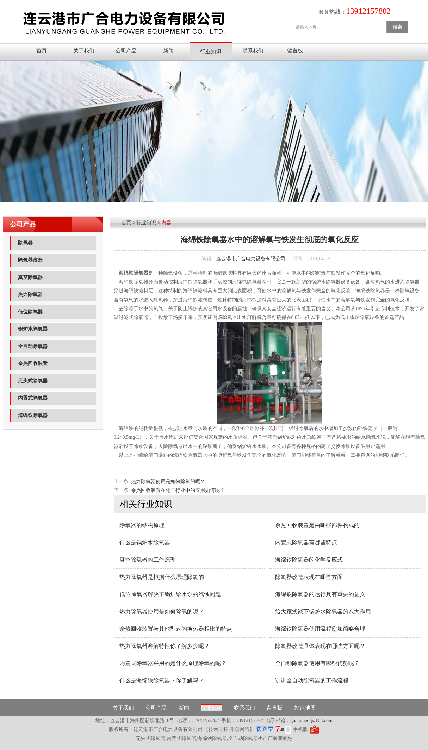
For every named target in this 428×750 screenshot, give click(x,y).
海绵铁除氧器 (33, 415)
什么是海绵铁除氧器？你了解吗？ (161, 680)
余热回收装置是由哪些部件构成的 (317, 525)
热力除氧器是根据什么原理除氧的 (161, 577)
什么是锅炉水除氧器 (144, 542)
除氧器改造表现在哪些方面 (309, 577)
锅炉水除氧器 (33, 329)
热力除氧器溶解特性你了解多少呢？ (164, 646)
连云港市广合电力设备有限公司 (250, 258)
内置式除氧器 (33, 398)
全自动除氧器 (33, 346)
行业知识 (210, 51)
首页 (41, 51)
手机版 (300, 729)
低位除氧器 (30, 311)
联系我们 (252, 51)
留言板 (295, 51)
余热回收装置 (33, 363)
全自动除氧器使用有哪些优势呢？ (317, 663)
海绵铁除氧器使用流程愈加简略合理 (320, 629)
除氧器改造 (30, 260)
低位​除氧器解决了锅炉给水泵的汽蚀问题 (170, 594)
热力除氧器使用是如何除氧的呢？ (168, 481)
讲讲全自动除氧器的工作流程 (311, 680)
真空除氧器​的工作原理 (147, 560)
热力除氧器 (30, 294)
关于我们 (83, 51)
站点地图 (305, 708)
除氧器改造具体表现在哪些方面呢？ (320, 646)
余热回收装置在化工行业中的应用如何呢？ (178, 490)
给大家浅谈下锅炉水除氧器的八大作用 (323, 611)
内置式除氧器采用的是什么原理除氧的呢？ (173, 663)
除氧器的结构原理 (142, 525)
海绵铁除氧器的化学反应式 (309, 560)
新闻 (168, 51)
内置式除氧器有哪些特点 (306, 542)
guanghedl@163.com (311, 720)
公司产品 (126, 51)
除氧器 (25, 242)
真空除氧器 (30, 277)
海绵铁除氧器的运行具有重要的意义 (320, 594)
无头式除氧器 (33, 380)
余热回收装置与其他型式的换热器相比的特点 (175, 629)
